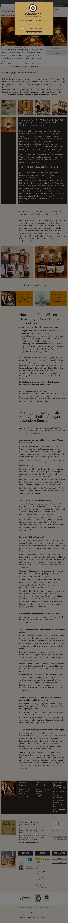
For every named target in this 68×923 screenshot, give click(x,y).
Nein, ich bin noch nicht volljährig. (32, 28)
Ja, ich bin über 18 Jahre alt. (30, 25)
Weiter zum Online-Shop (34, 32)
